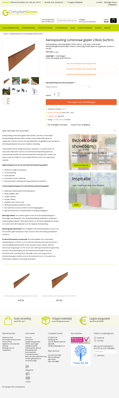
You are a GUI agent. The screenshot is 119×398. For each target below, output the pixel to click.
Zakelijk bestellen (31, 346)
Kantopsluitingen (85, 28)
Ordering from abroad (33, 348)
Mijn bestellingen (54, 357)
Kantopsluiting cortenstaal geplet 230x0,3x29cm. (26, 34)
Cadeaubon (112, 5)
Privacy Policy (7, 342)
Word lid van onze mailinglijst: (104, 347)
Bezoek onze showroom (52, 2)
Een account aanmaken (87, 22)
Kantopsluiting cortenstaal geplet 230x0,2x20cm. (21, 296)
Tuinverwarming (28, 28)
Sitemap (5, 346)
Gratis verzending (22, 318)
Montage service (110, 2)
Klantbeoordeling (56, 109)
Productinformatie (31, 354)
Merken (107, 28)
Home (6, 34)
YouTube (100, 341)
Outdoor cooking (45, 28)
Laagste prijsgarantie (100, 318)
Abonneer (100, 355)
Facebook (100, 338)
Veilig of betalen (58, 119)
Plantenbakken (61, 28)
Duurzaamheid (30, 352)
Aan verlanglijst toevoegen (57, 125)
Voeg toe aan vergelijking (79, 125)
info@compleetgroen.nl (56, 346)
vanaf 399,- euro (60, 112)
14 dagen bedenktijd (73, 2)
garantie (55, 116)
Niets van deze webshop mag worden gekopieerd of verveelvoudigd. (35, 358)
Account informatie (54, 355)
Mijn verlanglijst (53, 361)
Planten (98, 28)
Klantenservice (7, 337)
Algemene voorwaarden (11, 344)
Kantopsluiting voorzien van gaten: (60, 83)
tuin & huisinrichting (10, 28)
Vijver (72, 28)
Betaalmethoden (31, 350)
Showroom (29, 340)
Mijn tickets (52, 359)
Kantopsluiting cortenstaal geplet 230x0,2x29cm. (59, 296)
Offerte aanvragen (32, 344)
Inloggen (82, 19)
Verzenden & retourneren (11, 340)
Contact (99, 2)
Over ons (28, 337)
